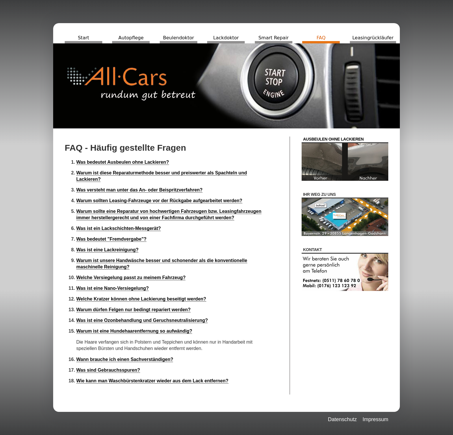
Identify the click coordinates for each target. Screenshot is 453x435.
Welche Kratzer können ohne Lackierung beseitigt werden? (141, 298)
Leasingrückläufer (372, 37)
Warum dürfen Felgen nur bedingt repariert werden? (133, 309)
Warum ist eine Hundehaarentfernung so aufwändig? (134, 331)
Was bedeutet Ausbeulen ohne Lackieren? (122, 162)
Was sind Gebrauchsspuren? (108, 370)
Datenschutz (342, 419)
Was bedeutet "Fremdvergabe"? (111, 239)
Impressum (375, 419)
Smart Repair (273, 37)
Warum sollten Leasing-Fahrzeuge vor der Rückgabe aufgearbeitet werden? (159, 200)
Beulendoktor (178, 37)
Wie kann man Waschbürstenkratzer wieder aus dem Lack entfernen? (152, 380)
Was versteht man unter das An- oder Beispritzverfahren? (139, 189)
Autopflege (131, 37)
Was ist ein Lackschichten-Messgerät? (118, 228)
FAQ (321, 37)
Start (83, 37)
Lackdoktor (226, 37)
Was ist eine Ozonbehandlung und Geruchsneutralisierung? (142, 320)
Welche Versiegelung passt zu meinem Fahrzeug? (130, 277)
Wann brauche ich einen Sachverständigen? (124, 359)
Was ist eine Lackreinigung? (107, 249)
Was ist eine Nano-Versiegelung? (112, 288)
